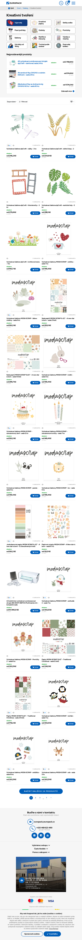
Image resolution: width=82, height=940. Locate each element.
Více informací (53, 928)
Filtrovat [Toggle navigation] (23, 102)
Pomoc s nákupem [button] (39, 855)
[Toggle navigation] (61, 3)
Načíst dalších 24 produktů (41, 794)
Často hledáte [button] (40, 851)
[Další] (46, 800)
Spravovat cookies (31, 934)
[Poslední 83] (51, 800)
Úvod (19, 8)
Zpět (11, 8)
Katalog (25, 8)
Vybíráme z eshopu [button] (40, 848)
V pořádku (53, 934)
